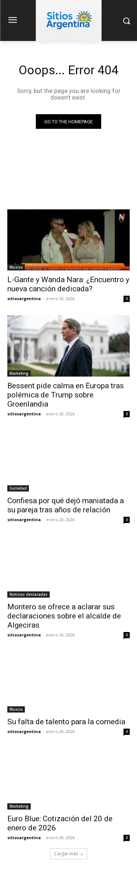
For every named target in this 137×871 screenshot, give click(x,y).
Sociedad (18, 488)
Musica (16, 267)
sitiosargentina (24, 298)
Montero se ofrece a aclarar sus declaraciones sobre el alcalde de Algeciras (64, 615)
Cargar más (68, 854)
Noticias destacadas (28, 594)
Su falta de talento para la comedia (66, 721)
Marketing (18, 373)
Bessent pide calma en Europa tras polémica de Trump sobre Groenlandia (65, 394)
